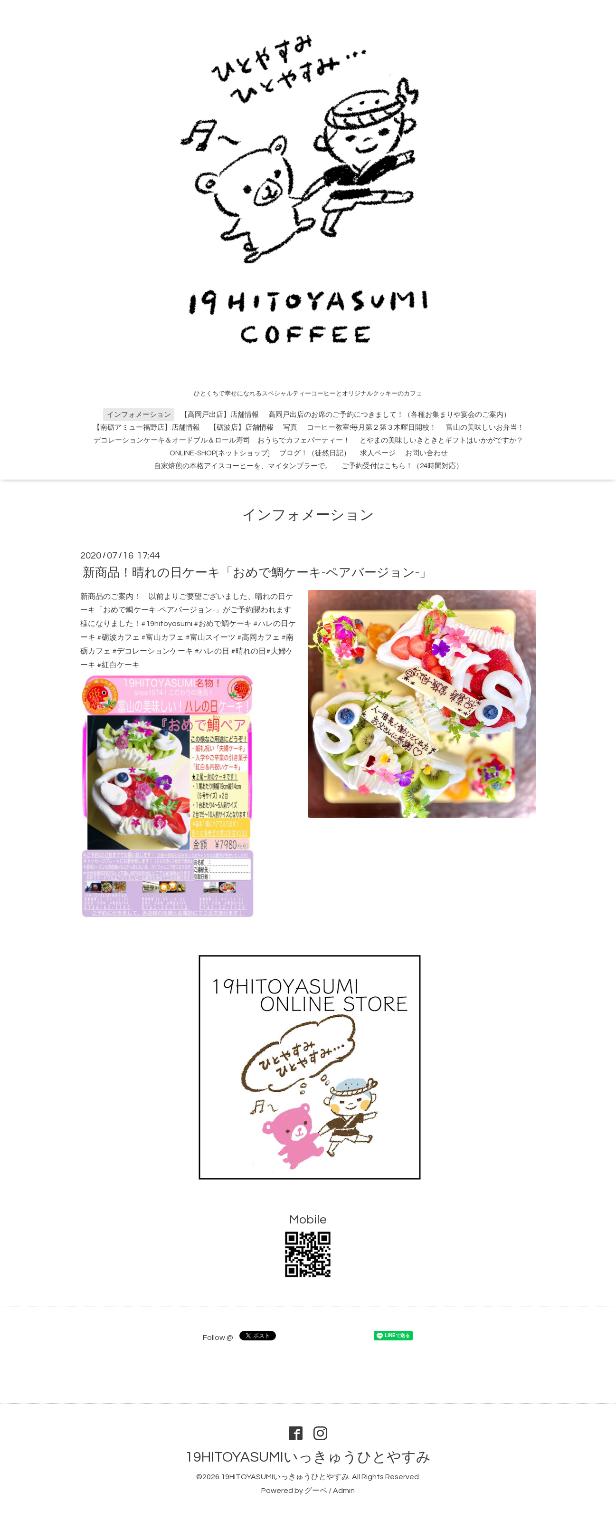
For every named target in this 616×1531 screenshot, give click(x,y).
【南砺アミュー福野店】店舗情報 (146, 427)
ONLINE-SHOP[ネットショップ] (220, 453)
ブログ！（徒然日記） (315, 453)
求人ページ (378, 453)
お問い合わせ (426, 453)
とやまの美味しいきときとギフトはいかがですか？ (441, 440)
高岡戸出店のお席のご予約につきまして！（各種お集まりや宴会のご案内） (389, 414)
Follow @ (218, 1337)
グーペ (315, 1490)
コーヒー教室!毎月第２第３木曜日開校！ (371, 427)
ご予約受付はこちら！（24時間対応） (402, 466)
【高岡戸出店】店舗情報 (219, 414)
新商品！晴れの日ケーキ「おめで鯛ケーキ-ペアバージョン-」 (257, 572)
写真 (290, 427)
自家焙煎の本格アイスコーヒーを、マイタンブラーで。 (243, 466)
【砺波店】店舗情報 (241, 427)
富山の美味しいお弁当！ (485, 427)
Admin (344, 1490)
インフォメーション (139, 414)
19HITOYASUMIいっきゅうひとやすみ (308, 1457)
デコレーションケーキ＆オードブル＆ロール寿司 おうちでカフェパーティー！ (222, 440)
